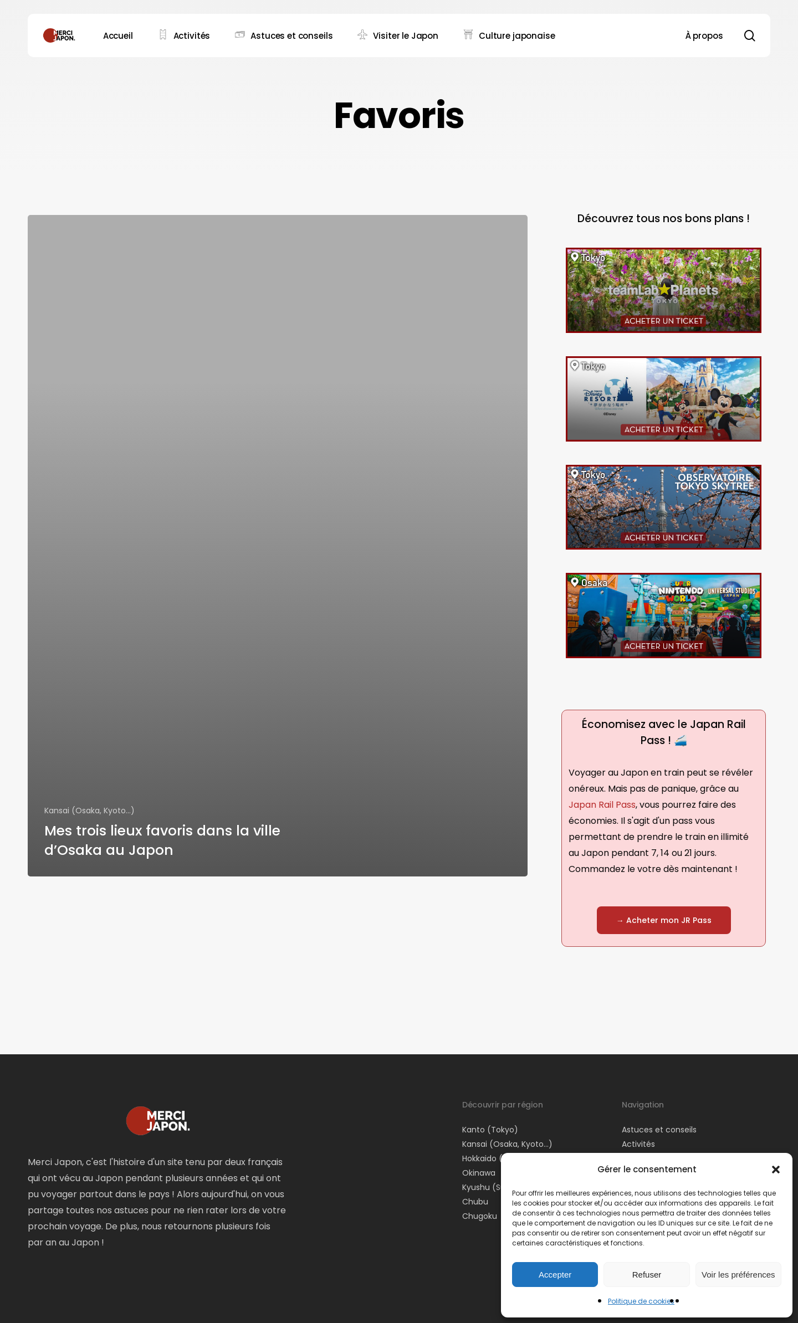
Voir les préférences (738, 1274)
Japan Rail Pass (602, 804)
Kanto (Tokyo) (490, 1130)
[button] (775, 1169)
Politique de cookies (641, 1301)
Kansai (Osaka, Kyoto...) (89, 811)
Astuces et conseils (659, 1130)
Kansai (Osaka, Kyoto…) (507, 1144)
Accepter (555, 1274)
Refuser (647, 1274)
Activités (638, 1144)
